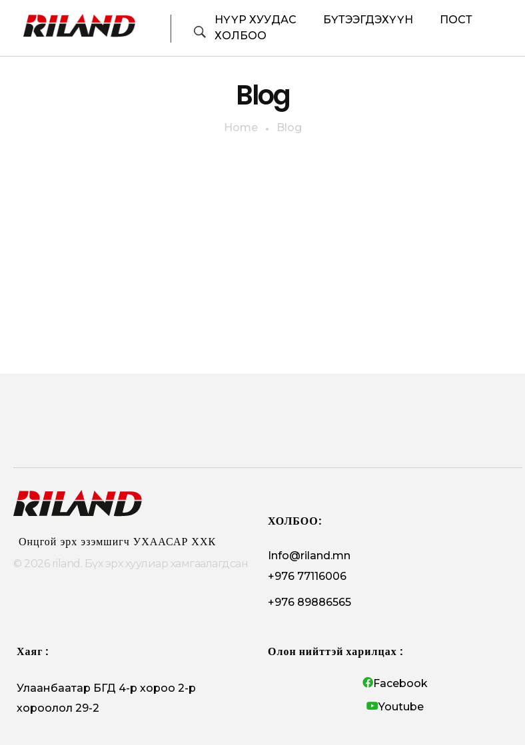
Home (241, 127)
